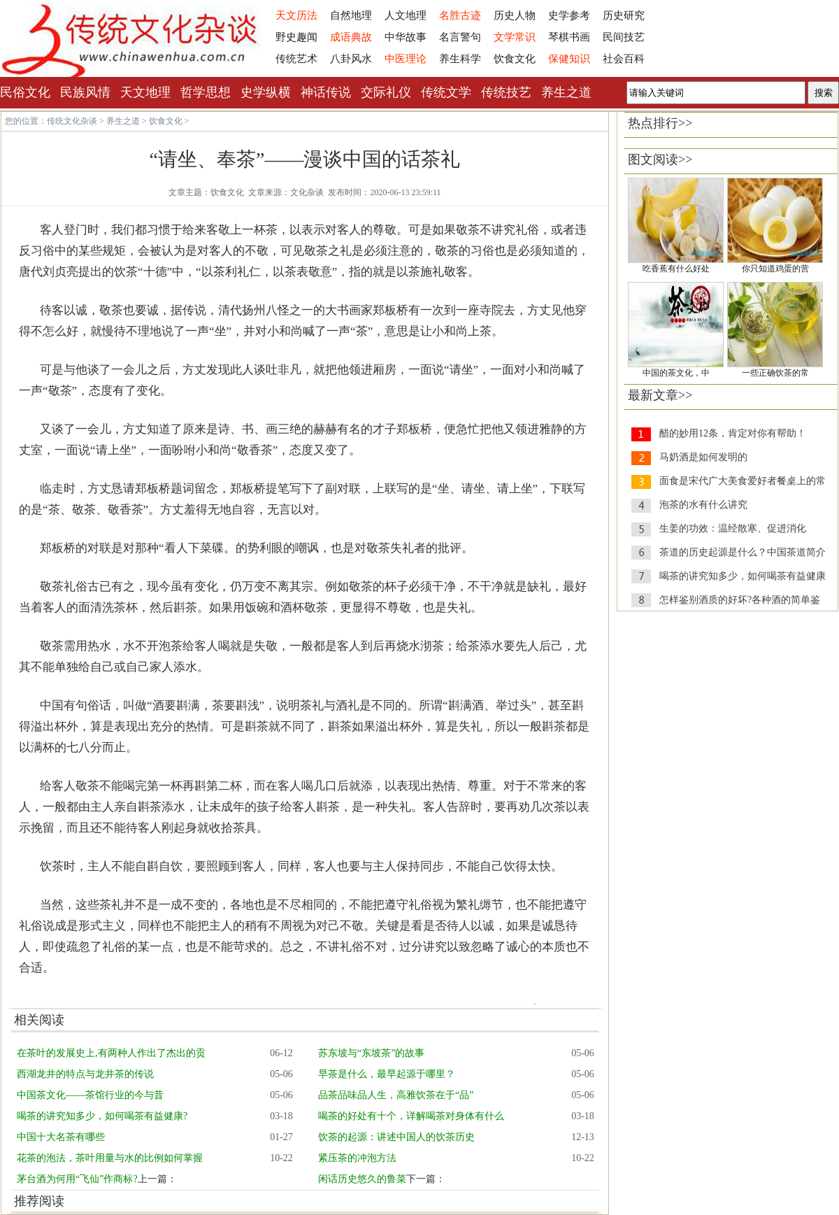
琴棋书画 (569, 37)
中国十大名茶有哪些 (61, 1137)
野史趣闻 (296, 37)
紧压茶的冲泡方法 (357, 1158)
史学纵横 (266, 92)
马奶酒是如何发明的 (703, 457)
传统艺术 (296, 58)
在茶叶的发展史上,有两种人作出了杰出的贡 (111, 1053)
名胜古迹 (460, 15)
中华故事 (405, 37)
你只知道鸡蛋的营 (775, 268)
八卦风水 (351, 58)
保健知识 (569, 58)
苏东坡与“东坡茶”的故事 (371, 1053)
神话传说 (326, 92)
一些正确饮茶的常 (775, 373)
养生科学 (460, 58)
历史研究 (624, 15)
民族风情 (85, 92)
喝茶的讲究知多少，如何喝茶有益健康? (102, 1116)
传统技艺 (506, 92)
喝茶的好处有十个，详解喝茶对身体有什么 (411, 1116)
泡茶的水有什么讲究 (703, 504)
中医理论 (405, 58)
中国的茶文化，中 (676, 373)
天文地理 (145, 92)
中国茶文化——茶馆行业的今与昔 (90, 1095)
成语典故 (351, 37)
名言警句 (460, 37)
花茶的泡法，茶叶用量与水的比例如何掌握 (110, 1158)
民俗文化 (25, 92)
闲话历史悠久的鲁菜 (362, 1179)
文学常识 (515, 37)
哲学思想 (205, 92)
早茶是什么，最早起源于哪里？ (386, 1074)
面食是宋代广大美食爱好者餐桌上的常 (742, 481)
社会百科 (624, 58)
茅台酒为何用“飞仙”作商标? (77, 1179)
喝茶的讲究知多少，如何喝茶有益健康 (742, 576)
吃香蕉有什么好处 (676, 268)
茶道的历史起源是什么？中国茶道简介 (742, 552)
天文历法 (296, 15)
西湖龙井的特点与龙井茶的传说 (85, 1074)
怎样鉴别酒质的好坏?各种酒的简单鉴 (739, 600)
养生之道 (566, 92)
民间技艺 (624, 37)
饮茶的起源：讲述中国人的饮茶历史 (396, 1137)
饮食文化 (515, 58)
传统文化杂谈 (72, 121)
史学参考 (569, 15)
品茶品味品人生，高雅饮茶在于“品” (395, 1095)
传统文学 (446, 92)
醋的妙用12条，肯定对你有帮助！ (732, 433)
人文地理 (405, 15)
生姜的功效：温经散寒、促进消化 (732, 528)
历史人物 (515, 15)
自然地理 (351, 15)
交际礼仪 (386, 92)
